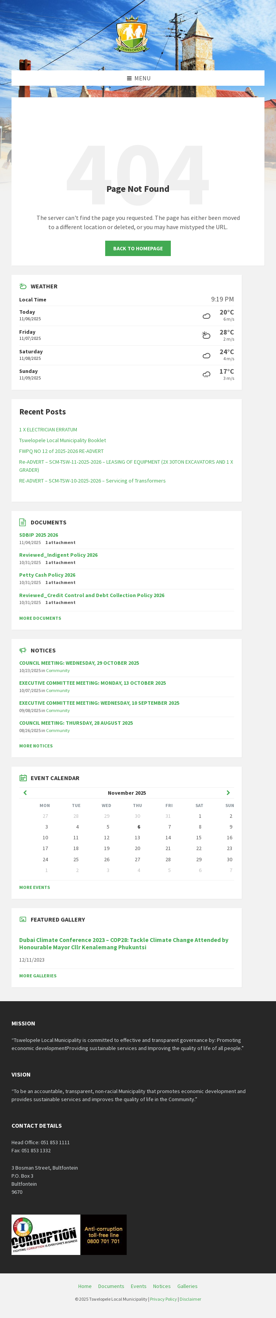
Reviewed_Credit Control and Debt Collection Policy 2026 (91, 595)
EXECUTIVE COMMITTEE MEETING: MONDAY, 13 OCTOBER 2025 (92, 682)
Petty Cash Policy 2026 (47, 574)
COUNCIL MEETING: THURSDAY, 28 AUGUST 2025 (76, 722)
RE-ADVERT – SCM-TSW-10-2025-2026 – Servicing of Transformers (92, 480)
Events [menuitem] (139, 1286)
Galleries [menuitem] (187, 1286)
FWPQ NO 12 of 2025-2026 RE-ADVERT (61, 451)
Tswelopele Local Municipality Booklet (62, 440)
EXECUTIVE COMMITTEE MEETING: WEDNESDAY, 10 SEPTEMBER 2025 (99, 702)
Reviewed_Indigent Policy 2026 (58, 554)
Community (58, 670)
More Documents (40, 618)
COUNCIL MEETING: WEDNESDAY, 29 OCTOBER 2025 (79, 662)
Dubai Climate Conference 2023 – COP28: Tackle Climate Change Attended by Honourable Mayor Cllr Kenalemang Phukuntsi (123, 943)
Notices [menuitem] (162, 1286)
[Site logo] (132, 55)
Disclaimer (190, 1299)
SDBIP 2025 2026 (38, 534)
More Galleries (37, 976)
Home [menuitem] (85, 1286)
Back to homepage (138, 248)
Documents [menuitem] (111, 1286)
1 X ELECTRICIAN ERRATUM (48, 429)
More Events (34, 887)
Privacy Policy (163, 1299)
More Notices (36, 746)
